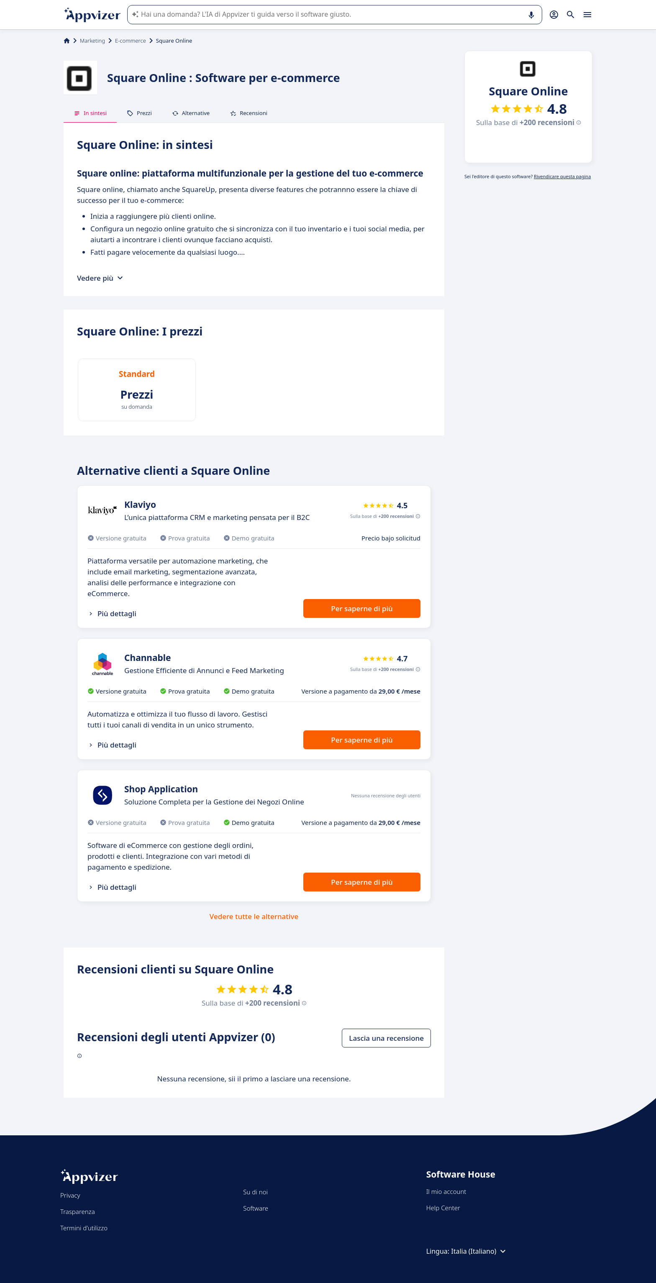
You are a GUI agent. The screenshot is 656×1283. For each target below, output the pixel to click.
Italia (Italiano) (479, 1251)
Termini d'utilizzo (84, 1228)
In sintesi (90, 113)
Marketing (92, 40)
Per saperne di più (361, 608)
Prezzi (139, 113)
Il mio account (446, 1191)
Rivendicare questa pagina (562, 176)
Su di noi (255, 1192)
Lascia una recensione (386, 1038)
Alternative (191, 113)
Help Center (443, 1208)
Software (255, 1208)
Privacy (70, 1195)
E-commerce (130, 40)
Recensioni (248, 113)
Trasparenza (77, 1211)
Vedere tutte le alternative (254, 916)
